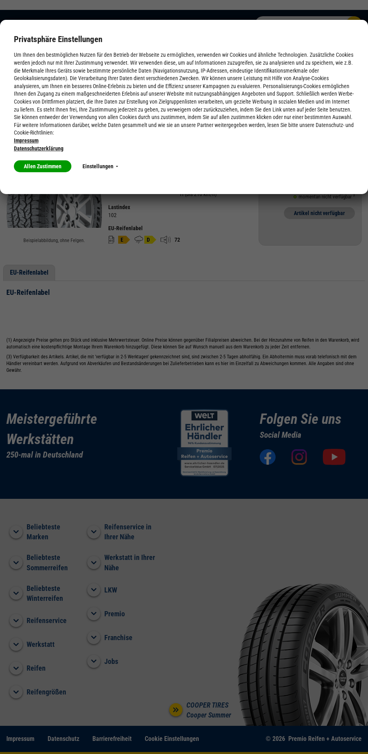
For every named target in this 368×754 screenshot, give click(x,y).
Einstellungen (100, 166)
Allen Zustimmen (42, 166)
